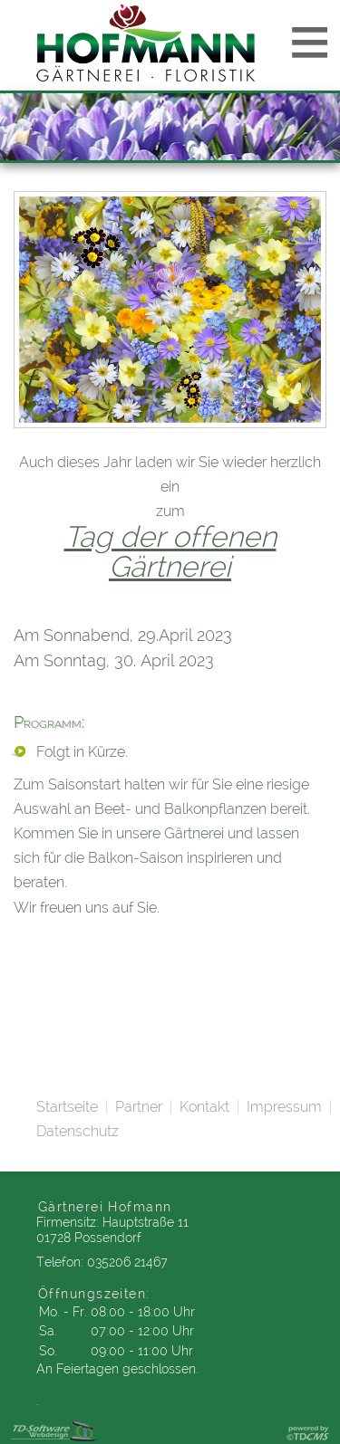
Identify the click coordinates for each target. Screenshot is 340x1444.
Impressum (284, 1106)
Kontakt (204, 1106)
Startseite (67, 1106)
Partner (138, 1106)
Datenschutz (77, 1131)
